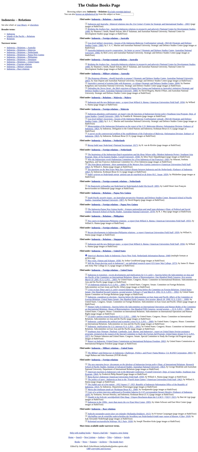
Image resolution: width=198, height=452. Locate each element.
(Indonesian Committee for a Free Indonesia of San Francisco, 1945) (128, 159)
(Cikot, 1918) (139, 416)
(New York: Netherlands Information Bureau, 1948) (129, 256)
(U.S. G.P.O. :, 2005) (139, 277)
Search (79, 437)
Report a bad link (100, 433)
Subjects (117, 437)
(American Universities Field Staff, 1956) (136, 102)
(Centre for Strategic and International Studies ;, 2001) (139, 24)
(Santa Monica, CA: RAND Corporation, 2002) (140, 353)
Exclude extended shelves (119, 12)
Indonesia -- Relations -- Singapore (21, 59)
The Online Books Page (99, 5)
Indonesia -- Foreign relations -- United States (112, 270)
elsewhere (34, 25)
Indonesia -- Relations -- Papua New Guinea (25, 55)
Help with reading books (80, 433)
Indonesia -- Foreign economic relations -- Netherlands (116, 181)
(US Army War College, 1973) (132, 263)
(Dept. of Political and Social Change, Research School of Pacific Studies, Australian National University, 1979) (137, 210)
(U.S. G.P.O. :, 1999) (139, 298)
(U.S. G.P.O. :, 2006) (106, 285)
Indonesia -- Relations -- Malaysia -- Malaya (111, 97)
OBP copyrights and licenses (98, 449)
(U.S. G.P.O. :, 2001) (114, 326)
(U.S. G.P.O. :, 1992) (138, 291)
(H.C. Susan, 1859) (128, 174)
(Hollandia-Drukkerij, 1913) (119, 414)
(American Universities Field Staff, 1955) (139, 221)
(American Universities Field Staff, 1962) (135, 379)
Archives (103, 442)
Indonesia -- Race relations (18, 69)
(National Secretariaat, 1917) (113, 145)
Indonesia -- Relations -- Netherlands (22, 52)
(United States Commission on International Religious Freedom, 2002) (127, 341)
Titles (109, 437)
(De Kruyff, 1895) (123, 186)
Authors (101, 437)
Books (77, 442)
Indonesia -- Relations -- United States (23, 62)
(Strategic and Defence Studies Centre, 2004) (134, 83)
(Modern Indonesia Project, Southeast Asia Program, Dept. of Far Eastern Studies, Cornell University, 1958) (139, 155)
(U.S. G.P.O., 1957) (140, 333)
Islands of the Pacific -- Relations (21, 36)
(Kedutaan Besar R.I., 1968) (113, 389)
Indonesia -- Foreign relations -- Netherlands (111, 150)
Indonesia (11, 34)
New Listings (90, 437)
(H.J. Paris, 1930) (110, 421)
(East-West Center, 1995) (119, 402)
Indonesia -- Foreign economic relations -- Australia (114, 59)
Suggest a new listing (119, 433)
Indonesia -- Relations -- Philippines (22, 57)
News (84, 442)
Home (71, 437)
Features (93, 442)
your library (22, 25)
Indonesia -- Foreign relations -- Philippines (111, 228)
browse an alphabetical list (87, 14)
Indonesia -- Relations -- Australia (21, 48)
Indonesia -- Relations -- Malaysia (21, 50)
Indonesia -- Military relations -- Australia (110, 73)
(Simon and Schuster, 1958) (104, 261)
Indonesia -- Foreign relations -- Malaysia (110, 109)
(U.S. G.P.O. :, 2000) (121, 321)
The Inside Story (116, 442)
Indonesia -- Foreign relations (19, 64)
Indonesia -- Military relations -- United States (112, 348)
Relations (11, 39)
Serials (127, 437)
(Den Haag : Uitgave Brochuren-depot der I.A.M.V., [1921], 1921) (132, 397)
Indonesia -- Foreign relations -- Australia (110, 38)
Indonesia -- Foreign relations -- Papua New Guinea (114, 204)
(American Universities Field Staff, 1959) (133, 232)
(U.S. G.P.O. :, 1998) (140, 308)
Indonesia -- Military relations (19, 66)
